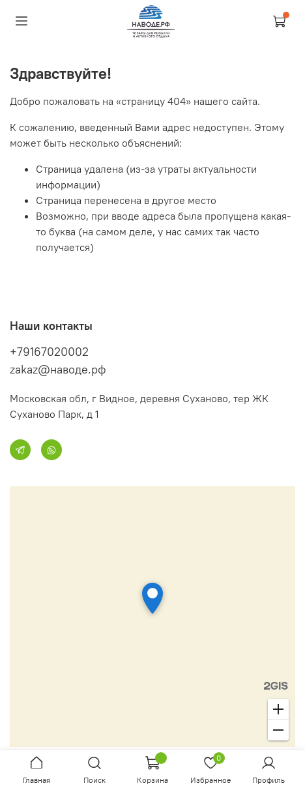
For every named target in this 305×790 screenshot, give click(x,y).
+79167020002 (49, 351)
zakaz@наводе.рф (58, 369)
